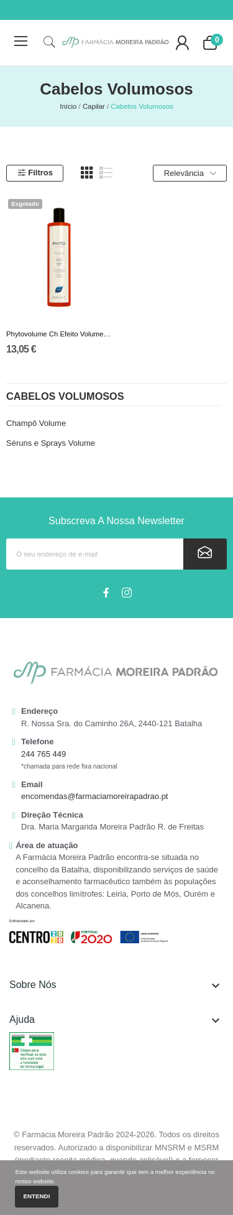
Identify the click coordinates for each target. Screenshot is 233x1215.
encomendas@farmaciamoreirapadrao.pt (94, 796)
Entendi (37, 1196)
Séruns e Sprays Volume (50, 443)
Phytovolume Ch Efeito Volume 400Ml (59, 334)
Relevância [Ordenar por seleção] (190, 173)
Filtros (35, 172)
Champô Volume (36, 423)
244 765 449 (43, 754)
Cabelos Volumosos (65, 396)
